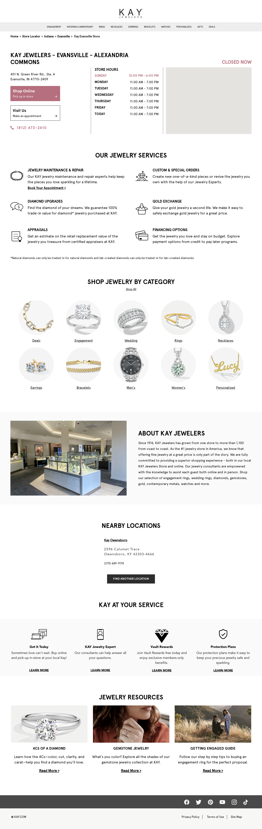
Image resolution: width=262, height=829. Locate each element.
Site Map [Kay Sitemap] (236, 817)
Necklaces (116, 27)
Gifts (200, 27)
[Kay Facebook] (186, 802)
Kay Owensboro (115, 540)
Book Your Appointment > (47, 188)
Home (14, 36)
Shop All (131, 289)
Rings (102, 27)
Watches (165, 27)
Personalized (183, 27)
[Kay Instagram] (234, 802)
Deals (212, 27)
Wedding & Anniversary (80, 27)
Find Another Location (131, 578)
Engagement (54, 27)
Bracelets (149, 27)
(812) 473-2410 (28, 128)
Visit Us (35, 113)
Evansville (63, 36)
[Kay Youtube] (222, 802)
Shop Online (35, 94)
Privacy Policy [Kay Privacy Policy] (190, 817)
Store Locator (31, 36)
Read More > (49, 770)
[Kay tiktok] (245, 802)
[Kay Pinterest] (210, 802)
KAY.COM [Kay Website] (18, 817)
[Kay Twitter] (198, 802)
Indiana (49, 36)
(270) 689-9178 (114, 563)
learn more (39, 670)
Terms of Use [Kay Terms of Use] (215, 817)
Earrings (133, 27)
